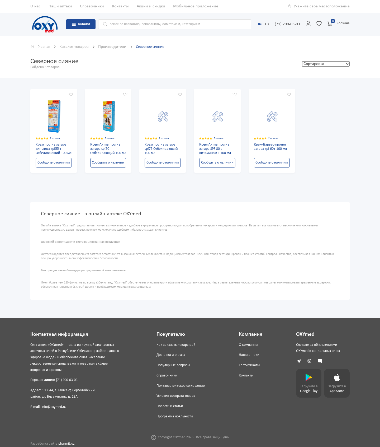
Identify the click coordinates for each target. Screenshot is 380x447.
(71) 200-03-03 (287, 24)
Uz (267, 24)
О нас (35, 6)
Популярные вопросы (172, 365)
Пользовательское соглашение (180, 386)
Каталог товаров (76, 47)
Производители (115, 47)
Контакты (120, 6)
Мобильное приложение (195, 6)
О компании (247, 345)
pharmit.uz (66, 444)
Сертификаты (248, 365)
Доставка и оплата (170, 355)
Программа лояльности (174, 416)
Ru (260, 24)
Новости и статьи (169, 406)
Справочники (92, 6)
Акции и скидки (151, 6)
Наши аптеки (60, 6)
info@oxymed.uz (53, 407)
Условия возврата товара (175, 396)
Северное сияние (154, 47)
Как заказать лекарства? (175, 345)
